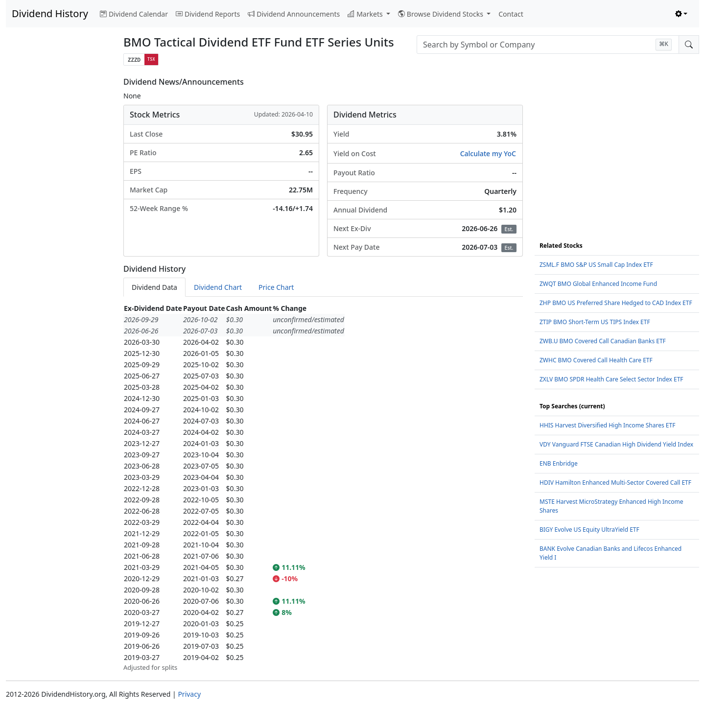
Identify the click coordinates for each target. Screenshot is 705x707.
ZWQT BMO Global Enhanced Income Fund (598, 284)
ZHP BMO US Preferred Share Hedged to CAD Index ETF (616, 303)
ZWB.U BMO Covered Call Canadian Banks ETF (603, 341)
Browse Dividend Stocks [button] (441, 14)
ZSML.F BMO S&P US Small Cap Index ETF (596, 264)
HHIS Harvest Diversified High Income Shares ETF (607, 425)
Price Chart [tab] (276, 287)
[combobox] (548, 44)
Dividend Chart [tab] (218, 287)
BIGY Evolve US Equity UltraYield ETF (589, 529)
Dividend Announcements (294, 14)
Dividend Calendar (134, 14)
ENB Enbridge (559, 463)
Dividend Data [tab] (154, 287)
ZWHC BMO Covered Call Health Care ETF (596, 360)
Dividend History (50, 13)
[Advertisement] (59, 224)
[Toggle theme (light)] (681, 14)
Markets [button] (366, 14)
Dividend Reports (208, 14)
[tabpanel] (323, 488)
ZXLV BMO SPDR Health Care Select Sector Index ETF (611, 379)
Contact (510, 14)
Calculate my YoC (488, 153)
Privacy (189, 694)
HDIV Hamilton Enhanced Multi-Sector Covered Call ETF (615, 482)
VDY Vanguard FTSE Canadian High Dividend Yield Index (616, 444)
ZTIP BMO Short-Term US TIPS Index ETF (595, 322)
